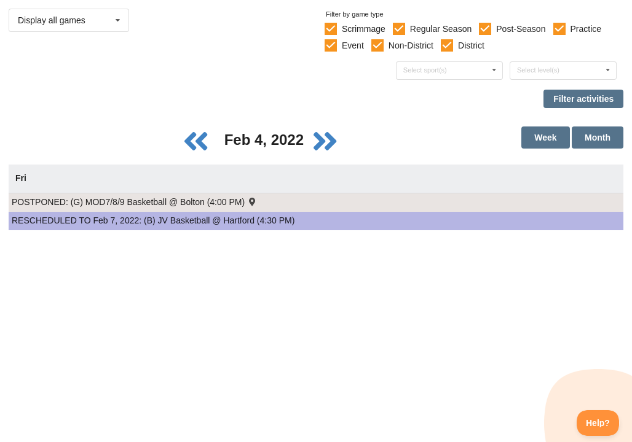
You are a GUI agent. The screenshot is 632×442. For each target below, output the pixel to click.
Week (545, 137)
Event (353, 45)
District (471, 45)
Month (597, 137)
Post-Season (520, 29)
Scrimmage (363, 29)
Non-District (411, 45)
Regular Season (441, 29)
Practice (586, 29)
